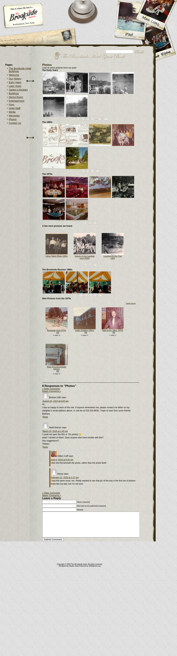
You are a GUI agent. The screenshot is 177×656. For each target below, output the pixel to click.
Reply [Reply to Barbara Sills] (45, 417)
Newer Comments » (51, 391)
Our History (15, 78)
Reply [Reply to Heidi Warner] (45, 447)
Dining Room (16, 97)
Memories (14, 115)
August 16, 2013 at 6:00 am (55, 401)
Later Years (15, 86)
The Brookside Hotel (79, 564)
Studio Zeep (74, 566)
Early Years (15, 82)
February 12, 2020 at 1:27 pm (65, 477)
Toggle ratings (131, 303)
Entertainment (16, 100)
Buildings (14, 93)
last (106, 119)
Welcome (14, 75)
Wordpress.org (94, 566)
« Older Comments (51, 389)
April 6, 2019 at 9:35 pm (62, 460)
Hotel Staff (14, 108)
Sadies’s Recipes (18, 89)
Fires (11, 104)
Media (12, 112)
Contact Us (15, 123)
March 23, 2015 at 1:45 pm (55, 431)
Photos (13, 119)
